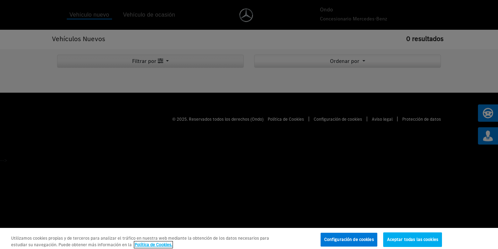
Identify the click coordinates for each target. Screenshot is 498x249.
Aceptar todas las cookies (412, 241)
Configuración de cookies (349, 241)
